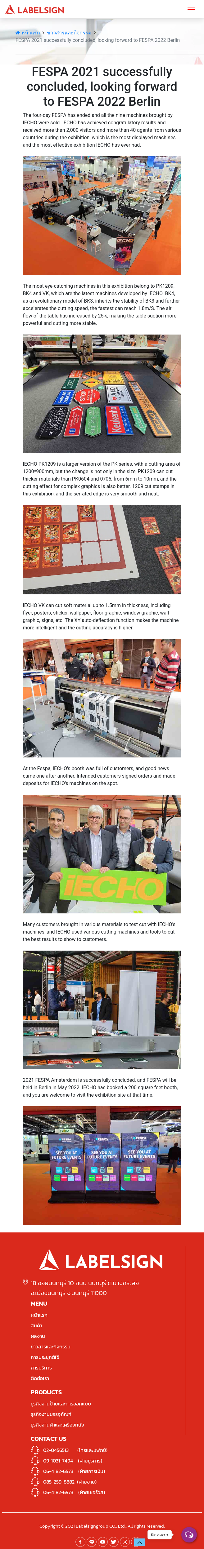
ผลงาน (38, 1336)
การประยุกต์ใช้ (45, 1357)
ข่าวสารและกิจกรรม (69, 33)
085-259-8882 (59, 1481)
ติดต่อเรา (40, 1378)
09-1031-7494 (58, 1460)
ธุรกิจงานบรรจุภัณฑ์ (51, 1414)
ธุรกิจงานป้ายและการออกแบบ (61, 1403)
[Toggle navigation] (191, 9)
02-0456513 (56, 1450)
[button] (139, 1542)
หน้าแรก (28, 33)
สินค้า (36, 1325)
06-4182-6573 (58, 1471)
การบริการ (41, 1367)
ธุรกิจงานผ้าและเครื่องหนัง (57, 1424)
